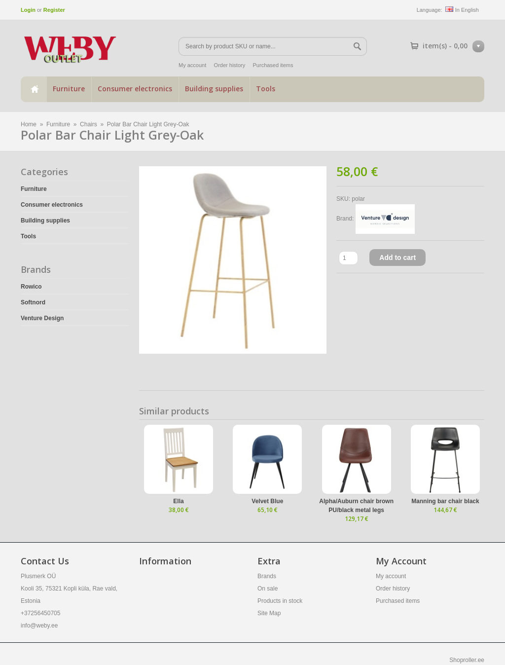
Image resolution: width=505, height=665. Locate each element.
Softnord (33, 302)
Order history (230, 65)
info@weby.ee (39, 625)
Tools (265, 88)
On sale (267, 588)
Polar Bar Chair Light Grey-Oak (148, 124)
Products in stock (279, 600)
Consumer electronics (135, 88)
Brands (266, 576)
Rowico (31, 286)
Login (28, 10)
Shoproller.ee (466, 660)
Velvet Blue (267, 501)
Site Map (269, 613)
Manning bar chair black (445, 501)
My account (192, 65)
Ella (178, 501)
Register (54, 10)
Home (33, 89)
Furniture (69, 88)
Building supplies (214, 88)
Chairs (88, 124)
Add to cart (397, 257)
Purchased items (273, 65)
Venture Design (42, 318)
